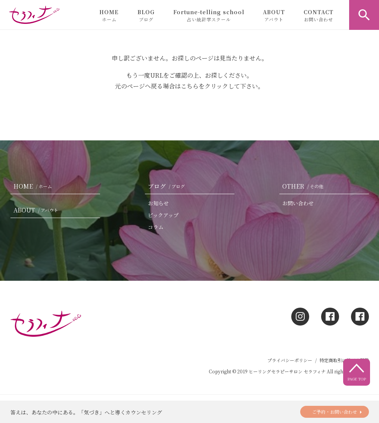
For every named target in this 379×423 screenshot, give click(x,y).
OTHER (304, 186)
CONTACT (318, 15)
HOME (109, 15)
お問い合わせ (298, 203)
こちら (190, 86)
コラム (156, 227)
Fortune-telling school (208, 15)
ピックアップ (163, 215)
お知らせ (158, 203)
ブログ (168, 186)
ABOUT (274, 15)
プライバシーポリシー (289, 360)
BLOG (146, 15)
